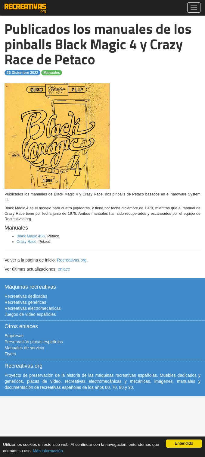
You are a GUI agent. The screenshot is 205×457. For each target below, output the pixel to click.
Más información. (48, 451)
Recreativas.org (71, 260)
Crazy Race (26, 242)
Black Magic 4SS (31, 236)
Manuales (51, 73)
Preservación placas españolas (34, 341)
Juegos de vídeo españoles (30, 314)
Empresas (14, 335)
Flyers (10, 353)
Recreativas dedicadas (26, 296)
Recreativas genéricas (25, 302)
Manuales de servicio (24, 347)
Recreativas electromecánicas (33, 308)
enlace (64, 269)
